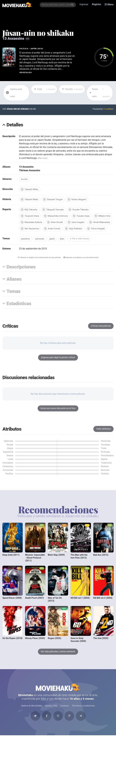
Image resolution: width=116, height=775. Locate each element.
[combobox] (58, 4)
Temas (13, 298)
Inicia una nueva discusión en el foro (58, 415)
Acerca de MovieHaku (31, 712)
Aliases (14, 285)
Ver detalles (25, 73)
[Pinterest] (69, 723)
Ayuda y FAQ (51, 712)
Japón (33, 49)
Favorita (72, 89)
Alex (43, 705)
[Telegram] (81, 723)
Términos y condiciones (83, 712)
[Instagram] (58, 723)
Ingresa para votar (13, 93)
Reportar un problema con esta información (80, 264)
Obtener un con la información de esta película (39, 264)
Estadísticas (18, 310)
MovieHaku (58, 693)
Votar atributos (103, 435)
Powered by (103, 109)
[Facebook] (46, 723)
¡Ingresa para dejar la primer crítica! (58, 364)
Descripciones (20, 273)
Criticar (101, 332)
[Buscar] (72, 4)
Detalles (14, 125)
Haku (44, 158)
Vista (44, 89)
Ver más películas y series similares (58, 658)
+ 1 (27, 39)
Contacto (64, 712)
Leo (51, 705)
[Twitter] (35, 723)
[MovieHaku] (17, 5)
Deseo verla (100, 93)
